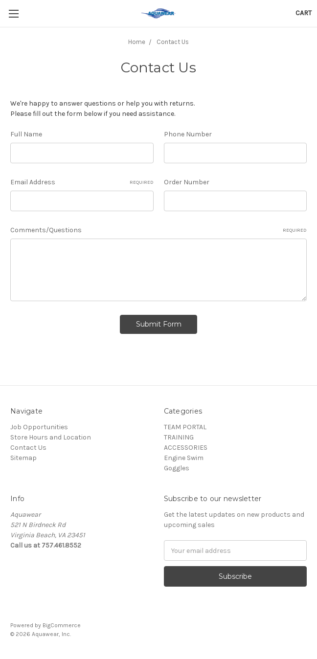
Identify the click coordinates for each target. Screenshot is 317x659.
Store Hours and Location (50, 437)
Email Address (82, 182)
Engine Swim (184, 458)
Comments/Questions (158, 230)
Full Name (26, 134)
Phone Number (188, 134)
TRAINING (179, 437)
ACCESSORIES (185, 447)
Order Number (186, 182)
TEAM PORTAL (185, 427)
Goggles (176, 468)
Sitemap (23, 458)
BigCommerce (62, 625)
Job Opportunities (39, 427)
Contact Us (28, 447)
